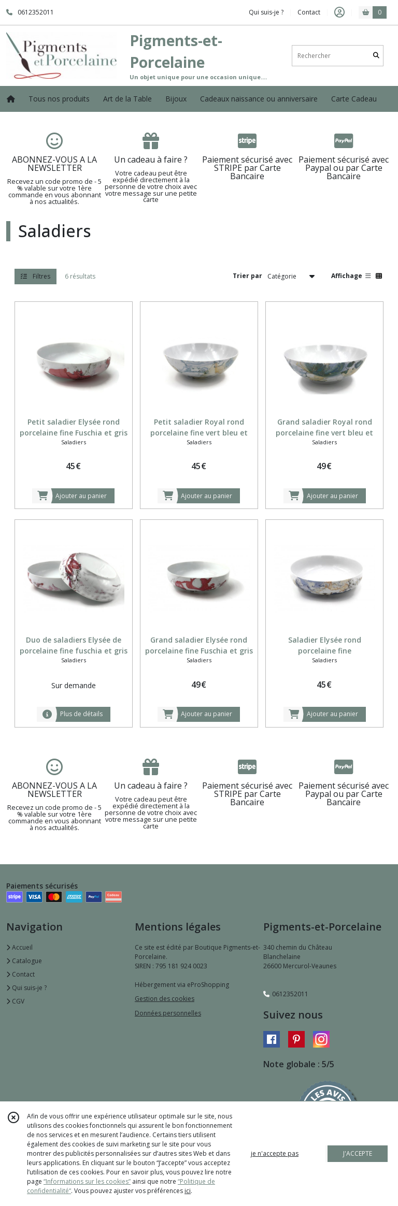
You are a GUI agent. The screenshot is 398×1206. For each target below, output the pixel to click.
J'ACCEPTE (357, 1153)
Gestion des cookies (164, 998)
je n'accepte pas (274, 1153)
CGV (15, 1001)
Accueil (19, 947)
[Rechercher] (376, 56)
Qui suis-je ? (26, 987)
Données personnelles (168, 1013)
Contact (308, 12)
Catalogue (24, 960)
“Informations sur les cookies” (87, 1181)
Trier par (247, 275)
